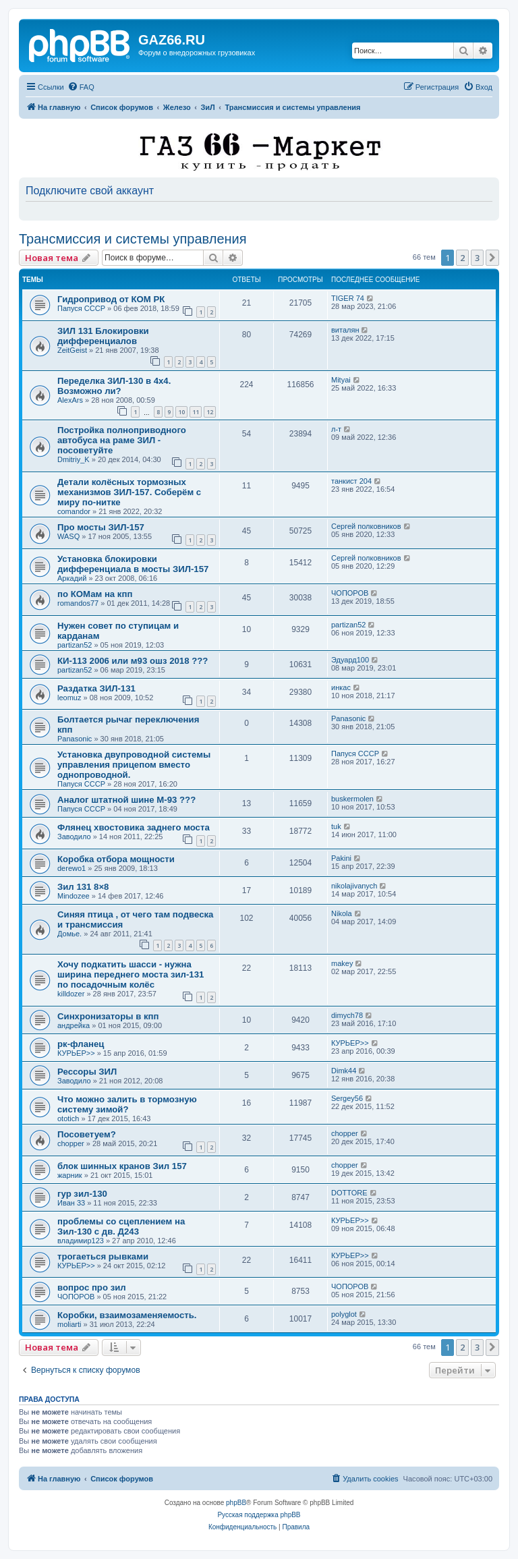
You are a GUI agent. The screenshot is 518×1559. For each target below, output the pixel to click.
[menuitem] (80, 87)
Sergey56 (347, 1098)
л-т (336, 429)
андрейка (73, 1025)
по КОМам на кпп (94, 594)
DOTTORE (349, 1193)
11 (195, 411)
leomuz (69, 697)
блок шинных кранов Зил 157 (122, 1166)
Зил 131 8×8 (83, 887)
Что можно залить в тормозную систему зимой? (127, 1104)
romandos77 (77, 603)
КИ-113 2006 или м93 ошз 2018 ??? (132, 661)
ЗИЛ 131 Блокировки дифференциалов (103, 336)
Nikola (341, 913)
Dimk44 (343, 1071)
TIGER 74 (347, 298)
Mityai (341, 380)
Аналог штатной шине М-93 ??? (126, 800)
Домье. (69, 934)
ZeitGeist (72, 350)
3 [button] (477, 258)
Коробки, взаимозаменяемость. (126, 1315)
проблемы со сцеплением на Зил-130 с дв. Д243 (121, 1226)
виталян (345, 330)
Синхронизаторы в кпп (108, 1016)
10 (181, 411)
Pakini (341, 858)
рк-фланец (80, 1044)
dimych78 (347, 1015)
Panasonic (74, 739)
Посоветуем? (86, 1134)
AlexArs (70, 400)
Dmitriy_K (73, 459)
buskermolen (352, 799)
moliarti (69, 1324)
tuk (336, 826)
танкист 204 (351, 481)
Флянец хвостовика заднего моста (133, 827)
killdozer (70, 994)
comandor (73, 511)
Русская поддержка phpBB (258, 1515)
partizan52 (74, 645)
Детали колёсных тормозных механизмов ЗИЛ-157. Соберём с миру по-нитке (129, 492)
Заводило (74, 836)
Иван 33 (71, 1203)
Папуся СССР (81, 308)
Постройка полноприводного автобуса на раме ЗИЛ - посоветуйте (121, 440)
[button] (492, 258)
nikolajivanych (354, 886)
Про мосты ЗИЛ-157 (100, 527)
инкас (341, 687)
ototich (68, 1118)
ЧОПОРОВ (349, 593)
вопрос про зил (91, 1287)
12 (209, 411)
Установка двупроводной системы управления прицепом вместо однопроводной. (133, 764)
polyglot (344, 1314)
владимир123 (80, 1241)
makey (342, 963)
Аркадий (71, 578)
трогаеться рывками (102, 1256)
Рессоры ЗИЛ (87, 1072)
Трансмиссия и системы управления (133, 238)
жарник (69, 1175)
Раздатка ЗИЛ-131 (96, 688)
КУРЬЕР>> (76, 1053)
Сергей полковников (366, 526)
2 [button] (462, 258)
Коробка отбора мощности (116, 859)
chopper (70, 1143)
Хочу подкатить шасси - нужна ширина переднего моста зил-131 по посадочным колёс (130, 974)
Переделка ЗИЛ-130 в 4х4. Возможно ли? (114, 386)
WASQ (68, 536)
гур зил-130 (82, 1194)
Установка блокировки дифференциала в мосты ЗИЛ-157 (132, 564)
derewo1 (71, 868)
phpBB (236, 1502)
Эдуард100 (350, 660)
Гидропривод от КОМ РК (111, 299)
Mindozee (73, 896)
